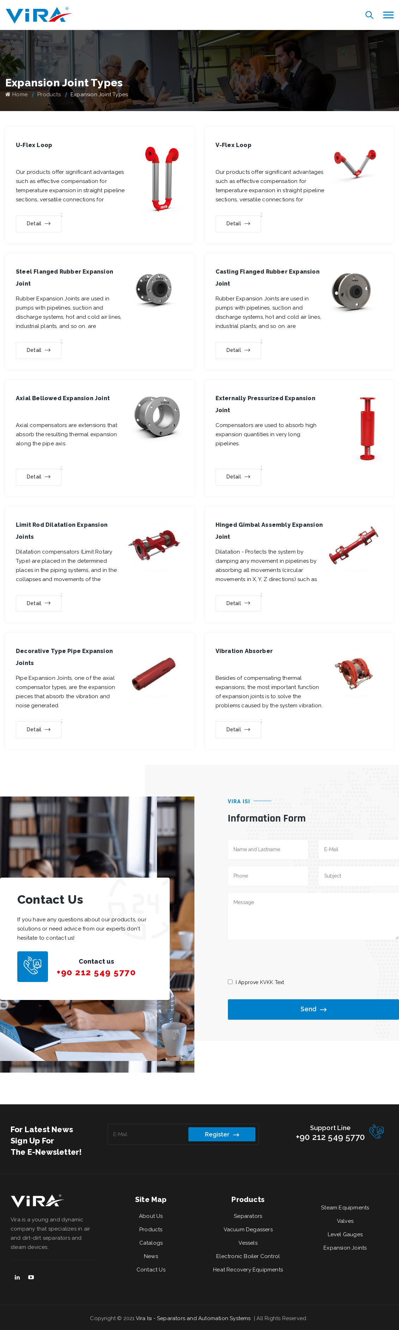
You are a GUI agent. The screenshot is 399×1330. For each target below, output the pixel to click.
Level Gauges (345, 1234)
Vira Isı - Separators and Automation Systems (194, 1318)
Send (313, 1009)
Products (49, 94)
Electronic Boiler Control (248, 1256)
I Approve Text (260, 982)
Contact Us (151, 1270)
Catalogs (151, 1243)
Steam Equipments (345, 1207)
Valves (345, 1221)
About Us (151, 1216)
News (151, 1256)
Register (222, 1135)
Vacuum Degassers (248, 1229)
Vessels (247, 1243)
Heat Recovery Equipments (248, 1270)
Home (16, 94)
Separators (248, 1216)
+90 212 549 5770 (96, 972)
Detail (38, 224)
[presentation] (281, 958)
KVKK (266, 982)
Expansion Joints (345, 1248)
